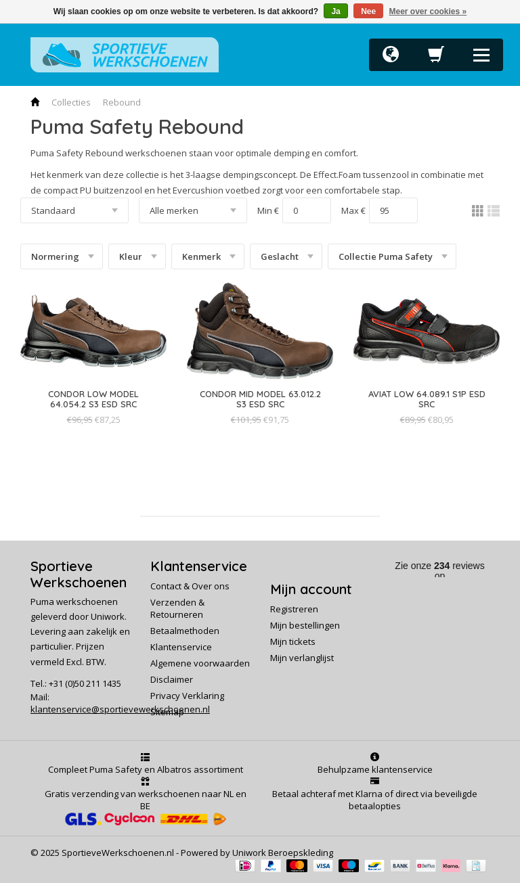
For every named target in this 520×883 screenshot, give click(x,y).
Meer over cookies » (428, 11)
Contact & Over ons (190, 586)
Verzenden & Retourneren (177, 608)
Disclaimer (171, 679)
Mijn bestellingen (305, 625)
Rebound (122, 102)
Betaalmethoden (184, 631)
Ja (335, 11)
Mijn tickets (293, 641)
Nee (368, 11)
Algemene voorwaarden (200, 663)
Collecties (71, 102)
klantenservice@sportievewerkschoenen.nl (120, 709)
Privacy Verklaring (187, 695)
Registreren (294, 609)
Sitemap (167, 712)
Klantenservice (181, 647)
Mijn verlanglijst (302, 658)
